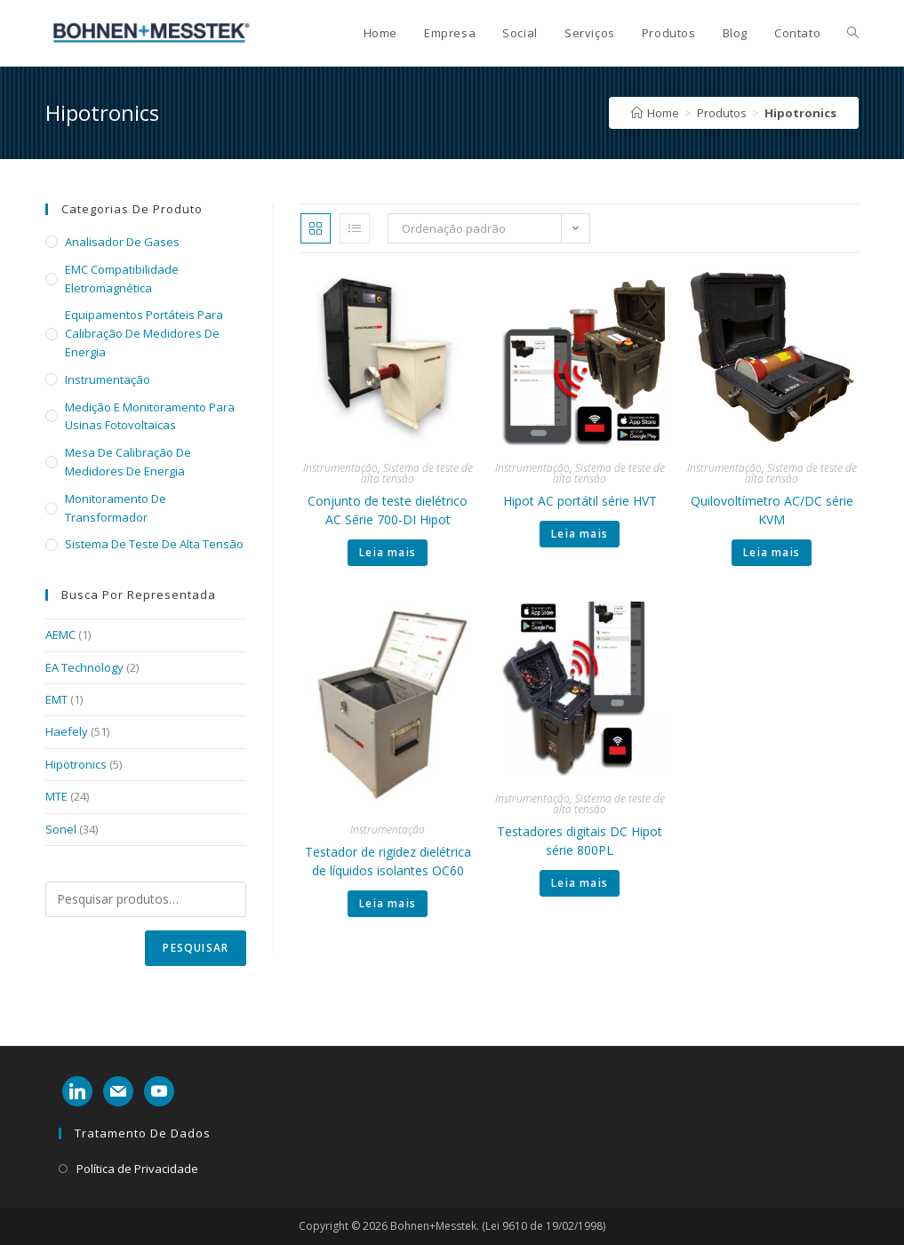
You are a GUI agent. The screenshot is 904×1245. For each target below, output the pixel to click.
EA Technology (84, 667)
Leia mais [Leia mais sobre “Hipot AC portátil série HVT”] (579, 533)
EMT (56, 699)
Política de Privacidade (137, 1169)
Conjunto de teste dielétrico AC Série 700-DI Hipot (388, 510)
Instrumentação (340, 467)
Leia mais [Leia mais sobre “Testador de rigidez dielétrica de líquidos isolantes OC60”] (387, 903)
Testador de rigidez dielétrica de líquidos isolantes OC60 (388, 861)
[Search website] (853, 33)
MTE (56, 796)
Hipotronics (76, 764)
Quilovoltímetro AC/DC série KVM (772, 510)
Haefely (66, 731)
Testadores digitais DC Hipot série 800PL (579, 840)
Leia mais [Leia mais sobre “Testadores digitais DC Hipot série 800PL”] (579, 882)
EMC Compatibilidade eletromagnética (122, 278)
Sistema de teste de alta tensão (417, 473)
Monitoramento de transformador (115, 508)
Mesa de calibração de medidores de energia (128, 461)
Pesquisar (195, 947)
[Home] (655, 113)
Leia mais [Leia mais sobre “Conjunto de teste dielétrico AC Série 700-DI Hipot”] (387, 552)
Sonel (60, 829)
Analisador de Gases (122, 242)
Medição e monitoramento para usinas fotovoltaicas (150, 416)
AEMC (60, 634)
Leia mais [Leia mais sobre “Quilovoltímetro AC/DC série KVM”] (771, 552)
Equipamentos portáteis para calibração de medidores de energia (144, 333)
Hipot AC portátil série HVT (580, 500)
